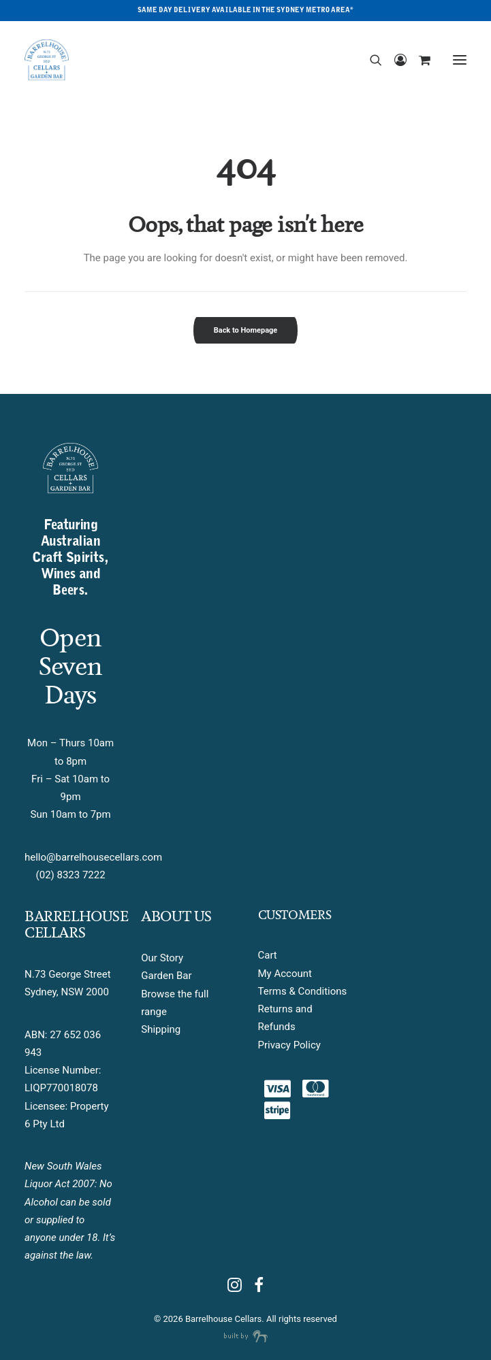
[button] (459, 60)
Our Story (162, 958)
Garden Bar (166, 975)
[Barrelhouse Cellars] (47, 59)
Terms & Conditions (302, 991)
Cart (267, 955)
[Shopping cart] (418, 60)
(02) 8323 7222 (71, 875)
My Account (285, 973)
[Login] (394, 60)
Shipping (160, 1029)
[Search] (370, 60)
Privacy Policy (289, 1045)
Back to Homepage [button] (246, 330)
